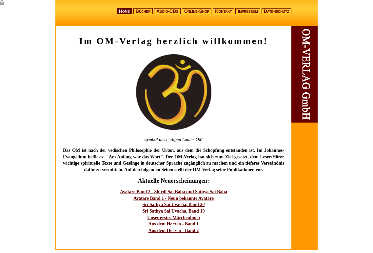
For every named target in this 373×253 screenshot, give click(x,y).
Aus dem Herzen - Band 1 (173, 223)
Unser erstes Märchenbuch (173, 217)
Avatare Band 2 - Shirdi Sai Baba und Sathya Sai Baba (173, 191)
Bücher (143, 11)
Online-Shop (196, 11)
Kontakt (223, 11)
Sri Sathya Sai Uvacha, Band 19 (174, 211)
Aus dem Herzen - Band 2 (173, 230)
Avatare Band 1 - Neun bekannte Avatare (173, 198)
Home (124, 11)
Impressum (248, 11)
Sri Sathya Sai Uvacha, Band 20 (174, 204)
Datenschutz (276, 11)
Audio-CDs (167, 11)
